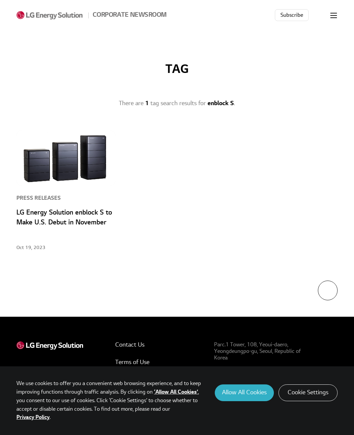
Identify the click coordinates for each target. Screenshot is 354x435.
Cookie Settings (308, 392)
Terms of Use (132, 362)
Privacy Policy (33, 417)
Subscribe (291, 15)
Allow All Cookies (244, 392)
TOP (328, 290)
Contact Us (129, 345)
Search (319, 15)
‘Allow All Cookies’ (176, 392)
